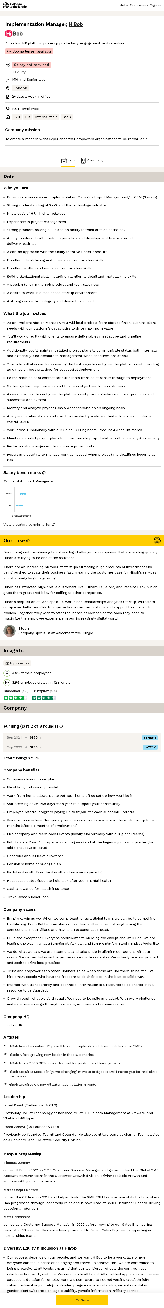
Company (91, 160)
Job (68, 160)
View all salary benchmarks (26, 524)
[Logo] (15, 5)
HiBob (76, 24)
